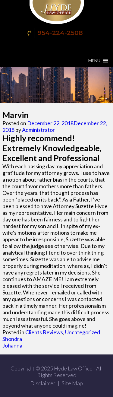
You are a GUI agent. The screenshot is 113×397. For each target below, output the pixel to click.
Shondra (12, 338)
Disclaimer (42, 383)
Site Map (72, 383)
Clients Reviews (44, 332)
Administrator (38, 129)
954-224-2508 (55, 33)
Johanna (12, 345)
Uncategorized (82, 332)
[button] (94, 61)
